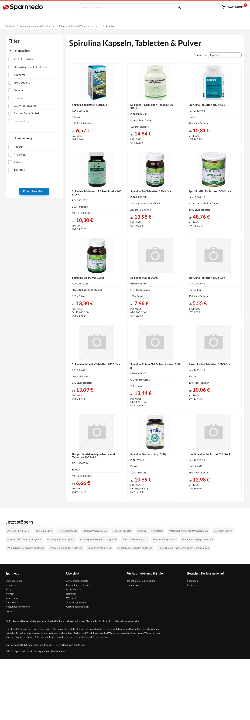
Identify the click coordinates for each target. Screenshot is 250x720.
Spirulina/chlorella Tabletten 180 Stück (96, 363)
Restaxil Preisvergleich (134, 538)
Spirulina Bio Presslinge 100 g (148, 453)
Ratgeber (71, 593)
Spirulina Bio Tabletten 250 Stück (150, 191)
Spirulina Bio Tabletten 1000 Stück (210, 191)
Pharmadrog (21, 121)
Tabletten (19, 169)
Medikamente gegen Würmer (197, 538)
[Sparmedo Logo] (23, 7)
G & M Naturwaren (25, 105)
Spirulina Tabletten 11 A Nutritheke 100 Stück (96, 192)
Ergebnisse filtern (34, 191)
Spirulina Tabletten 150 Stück (90, 104)
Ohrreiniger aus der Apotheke (66, 547)
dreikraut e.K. (22, 82)
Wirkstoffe (72, 597)
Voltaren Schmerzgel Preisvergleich (188, 530)
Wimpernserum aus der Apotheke (25, 547)
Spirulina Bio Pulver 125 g (88, 277)
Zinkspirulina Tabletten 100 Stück (209, 363)
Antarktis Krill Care (18, 530)
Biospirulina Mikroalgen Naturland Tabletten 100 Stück (93, 455)
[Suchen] (178, 7)
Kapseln (18, 146)
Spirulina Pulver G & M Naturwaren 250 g (155, 365)
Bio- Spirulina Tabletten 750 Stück (210, 453)
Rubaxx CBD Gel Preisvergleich (24, 538)
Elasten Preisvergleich (95, 530)
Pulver (18, 162)
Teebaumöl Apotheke (164, 538)
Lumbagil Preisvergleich (150, 530)
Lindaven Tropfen (122, 530)
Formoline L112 (43, 530)
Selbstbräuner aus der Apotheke (134, 547)
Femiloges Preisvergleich (60, 538)
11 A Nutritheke (23, 59)
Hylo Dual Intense (67, 530)
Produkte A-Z (73, 588)
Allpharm (19, 74)
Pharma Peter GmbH (26, 113)
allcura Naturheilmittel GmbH (32, 67)
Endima (18, 90)
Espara (18, 97)
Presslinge (20, 154)
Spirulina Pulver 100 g (143, 277)
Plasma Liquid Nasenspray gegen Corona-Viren (183, 547)
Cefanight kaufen (223, 530)
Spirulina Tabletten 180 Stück (207, 104)
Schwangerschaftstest (100, 547)
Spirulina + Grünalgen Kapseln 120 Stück (151, 106)
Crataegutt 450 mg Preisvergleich (98, 538)
